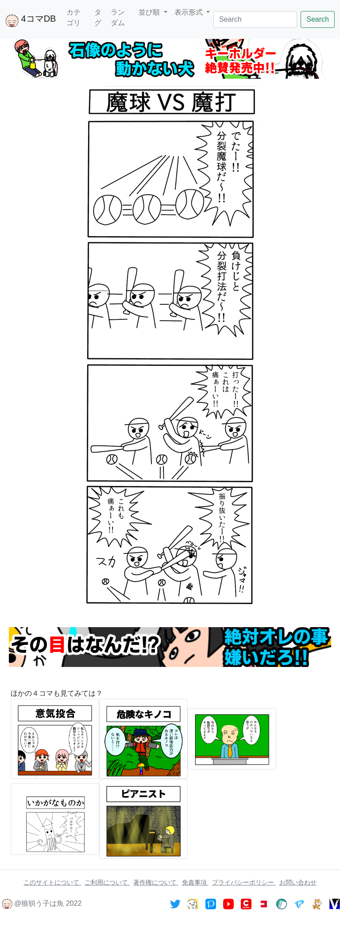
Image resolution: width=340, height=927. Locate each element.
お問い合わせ (298, 882)
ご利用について (107, 882)
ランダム (118, 17)
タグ (97, 17)
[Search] (255, 19)
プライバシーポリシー (244, 882)
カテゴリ (73, 17)
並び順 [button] (150, 12)
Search (317, 19)
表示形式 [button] (189, 12)
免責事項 (195, 882)
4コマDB (30, 20)
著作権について (155, 882)
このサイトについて (52, 882)
